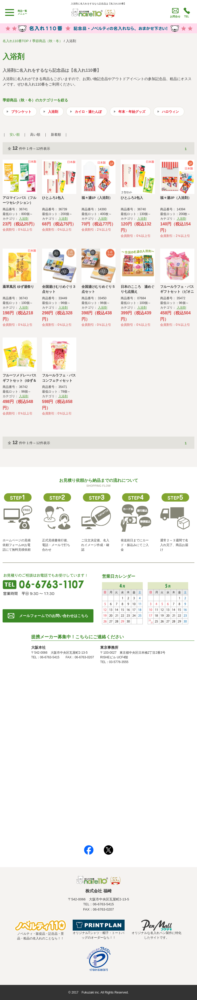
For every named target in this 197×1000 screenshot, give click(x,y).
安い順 (15, 135)
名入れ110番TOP (16, 41)
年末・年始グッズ (131, 112)
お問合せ (175, 16)
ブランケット (21, 112)
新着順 (56, 135)
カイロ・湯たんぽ (88, 112)
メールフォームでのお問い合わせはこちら (53, 616)
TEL (186, 16)
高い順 (35, 135)
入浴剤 (53, 112)
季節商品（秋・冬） (47, 41)
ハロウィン (170, 112)
